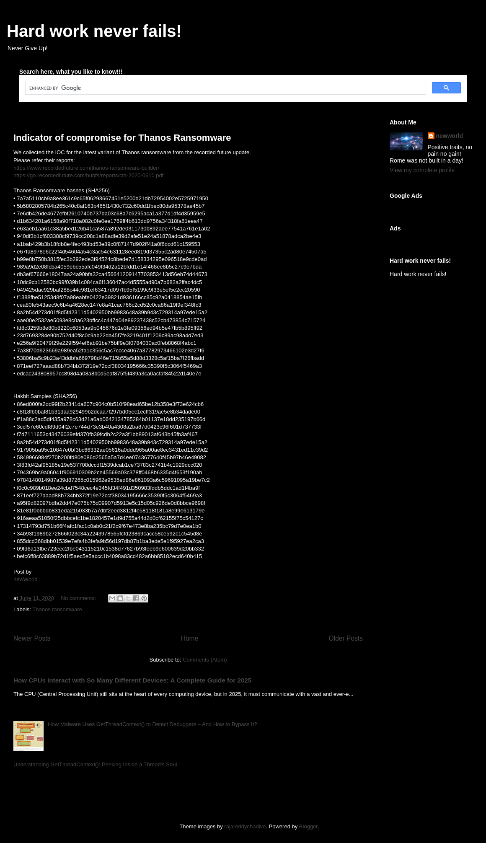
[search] (224, 88)
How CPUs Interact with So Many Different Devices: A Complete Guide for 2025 (132, 680)
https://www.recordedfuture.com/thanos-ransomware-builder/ (86, 168)
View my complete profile (422, 170)
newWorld (25, 579)
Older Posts (346, 638)
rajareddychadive (245, 826)
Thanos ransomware (57, 609)
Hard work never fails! (94, 31)
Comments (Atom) (205, 660)
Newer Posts (31, 638)
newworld (449, 135)
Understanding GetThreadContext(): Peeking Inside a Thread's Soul (95, 764)
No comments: (79, 598)
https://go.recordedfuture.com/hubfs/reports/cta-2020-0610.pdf (88, 175)
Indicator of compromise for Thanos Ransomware (122, 137)
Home (190, 638)
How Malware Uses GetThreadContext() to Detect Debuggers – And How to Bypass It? (152, 724)
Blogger (308, 826)
